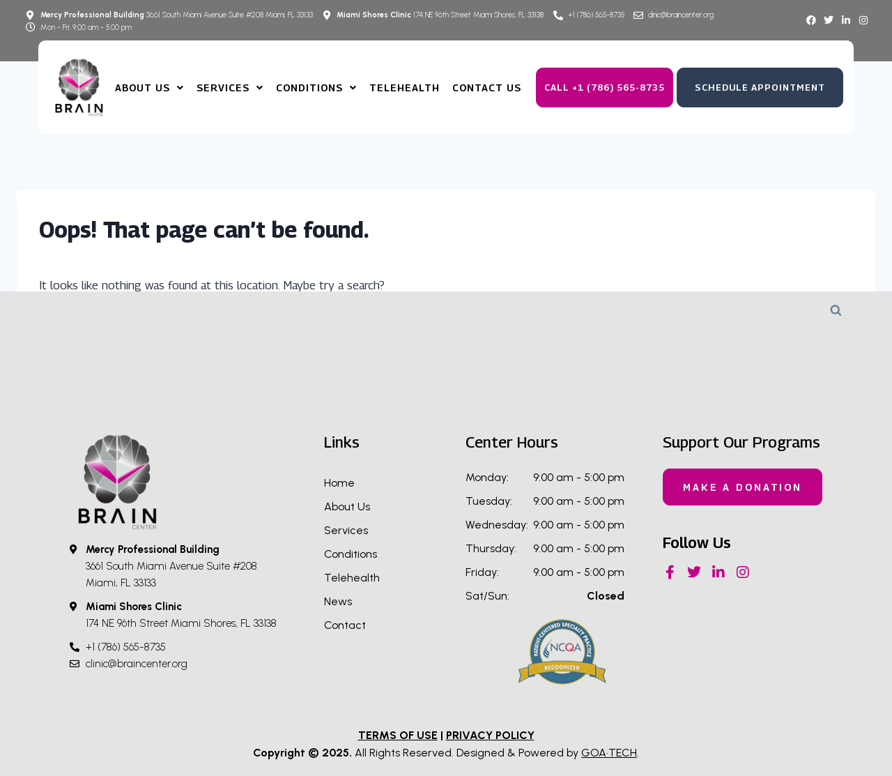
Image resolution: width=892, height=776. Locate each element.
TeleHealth (404, 87)
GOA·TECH (609, 752)
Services (230, 88)
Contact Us (486, 87)
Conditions (316, 88)
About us (149, 88)
